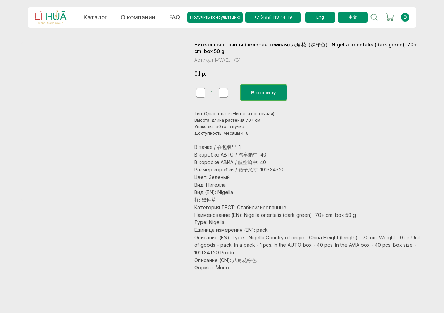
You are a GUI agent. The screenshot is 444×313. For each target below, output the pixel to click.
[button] (215, 17)
